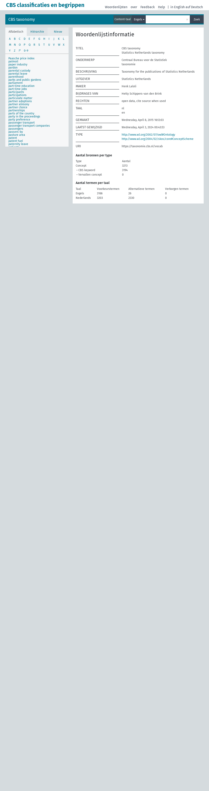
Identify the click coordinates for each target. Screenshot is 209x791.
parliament (15, 83)
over (134, 7)
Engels (138, 19)
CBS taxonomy (21, 19)
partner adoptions (20, 101)
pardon (13, 67)
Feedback (147, 7)
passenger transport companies (29, 125)
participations (17, 95)
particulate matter (20, 98)
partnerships (16, 110)
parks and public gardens (24, 80)
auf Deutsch (194, 7)
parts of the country (21, 113)
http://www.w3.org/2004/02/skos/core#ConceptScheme (157, 139)
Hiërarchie (37, 31)
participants (16, 92)
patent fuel (15, 141)
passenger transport (21, 122)
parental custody (19, 70)
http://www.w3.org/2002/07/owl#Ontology (148, 134)
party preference (19, 119)
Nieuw (58, 31)
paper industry (17, 64)
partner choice (17, 107)
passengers (15, 129)
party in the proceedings (24, 116)
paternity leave (18, 144)
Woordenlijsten (116, 7)
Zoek (197, 19)
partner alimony (18, 104)
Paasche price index (21, 58)
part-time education (21, 86)
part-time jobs (17, 89)
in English (177, 7)
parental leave (17, 73)
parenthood (15, 77)
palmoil (13, 61)
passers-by (15, 132)
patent (12, 138)
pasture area (16, 135)
